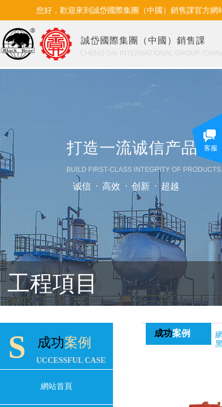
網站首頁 (56, 386)
